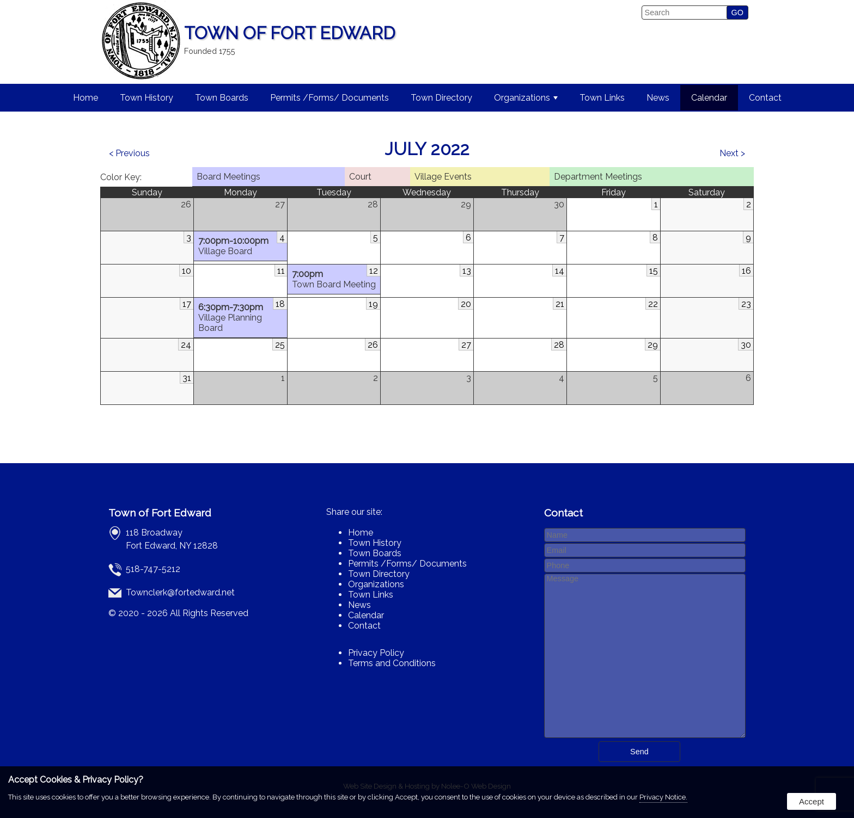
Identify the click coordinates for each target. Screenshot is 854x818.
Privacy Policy (376, 653)
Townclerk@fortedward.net (180, 592)
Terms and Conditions (392, 663)
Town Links (602, 98)
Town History (146, 98)
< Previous (129, 153)
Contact (765, 98)
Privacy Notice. (663, 797)
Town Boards (221, 98)
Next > (732, 153)
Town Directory (441, 98)
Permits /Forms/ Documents (329, 98)
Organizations (526, 98)
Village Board (240, 246)
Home (85, 98)
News (657, 98)
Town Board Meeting (334, 279)
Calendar (709, 98)
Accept (811, 801)
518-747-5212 (153, 569)
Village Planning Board (240, 317)
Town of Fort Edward (159, 513)
